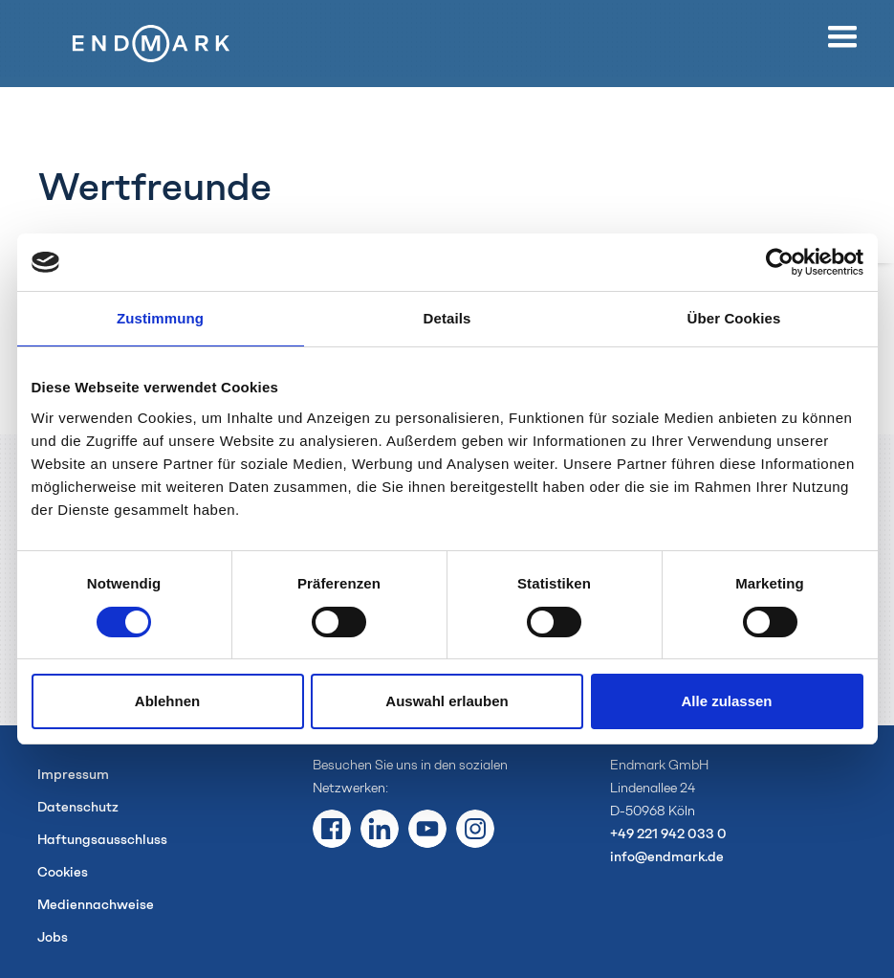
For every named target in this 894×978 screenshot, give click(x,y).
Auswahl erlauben (446, 701)
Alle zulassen (726, 701)
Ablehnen (167, 701)
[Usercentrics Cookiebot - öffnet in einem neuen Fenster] (779, 262)
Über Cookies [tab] (734, 318)
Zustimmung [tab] (160, 318)
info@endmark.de (667, 857)
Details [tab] (447, 318)
